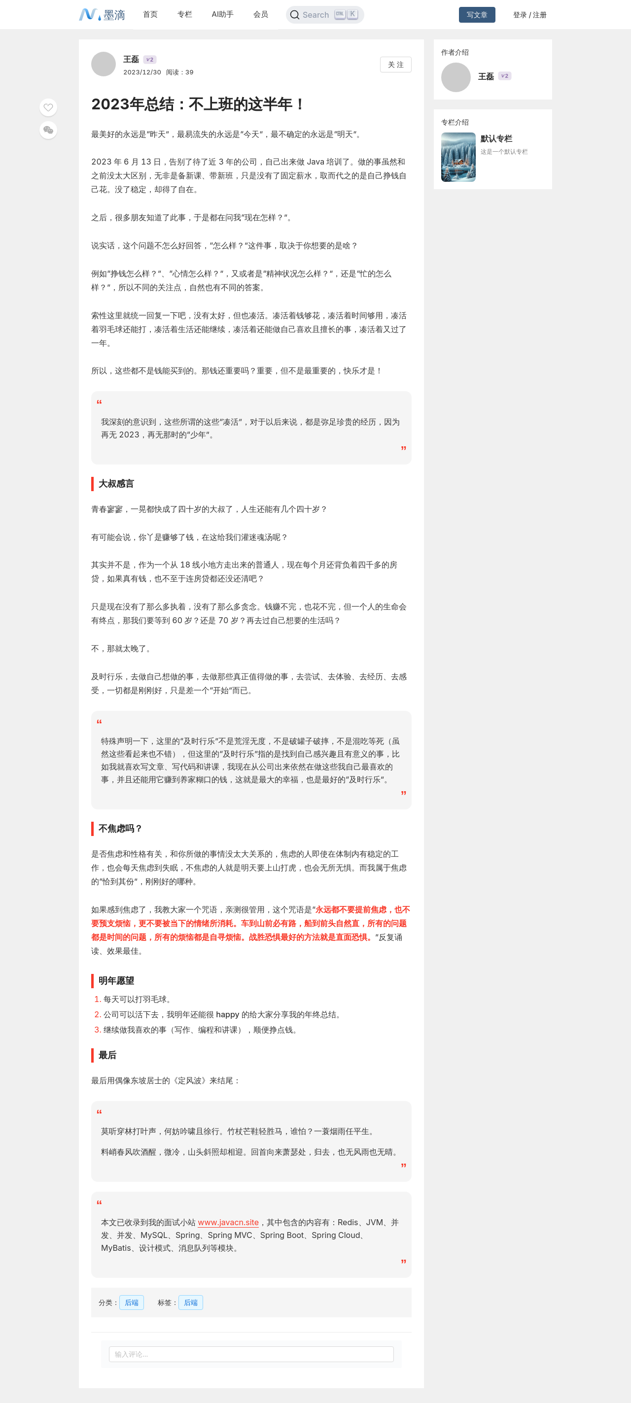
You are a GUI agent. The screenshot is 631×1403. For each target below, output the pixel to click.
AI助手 (223, 14)
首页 (150, 14)
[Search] (325, 15)
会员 (260, 14)
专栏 (184, 14)
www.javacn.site (228, 1222)
